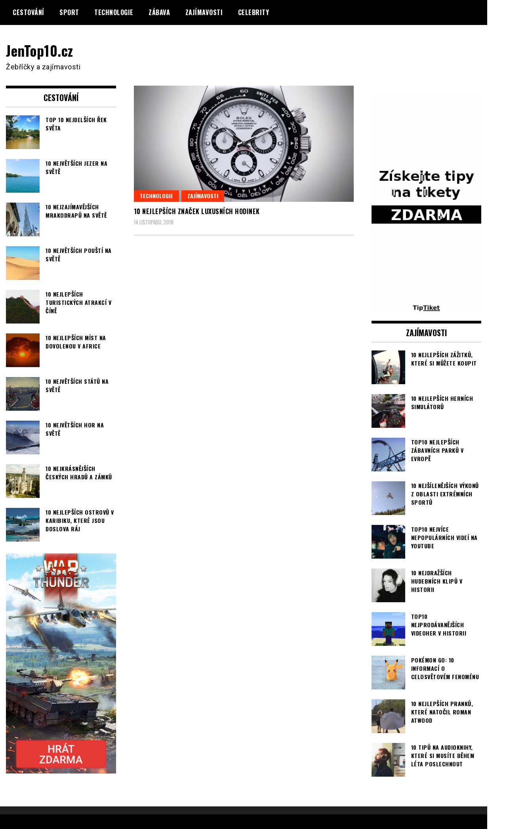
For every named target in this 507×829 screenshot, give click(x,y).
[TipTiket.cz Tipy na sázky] (427, 307)
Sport (69, 12)
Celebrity (253, 12)
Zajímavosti (204, 12)
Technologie (113, 12)
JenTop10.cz (40, 50)
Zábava (159, 12)
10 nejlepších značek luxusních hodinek (197, 211)
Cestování (28, 12)
